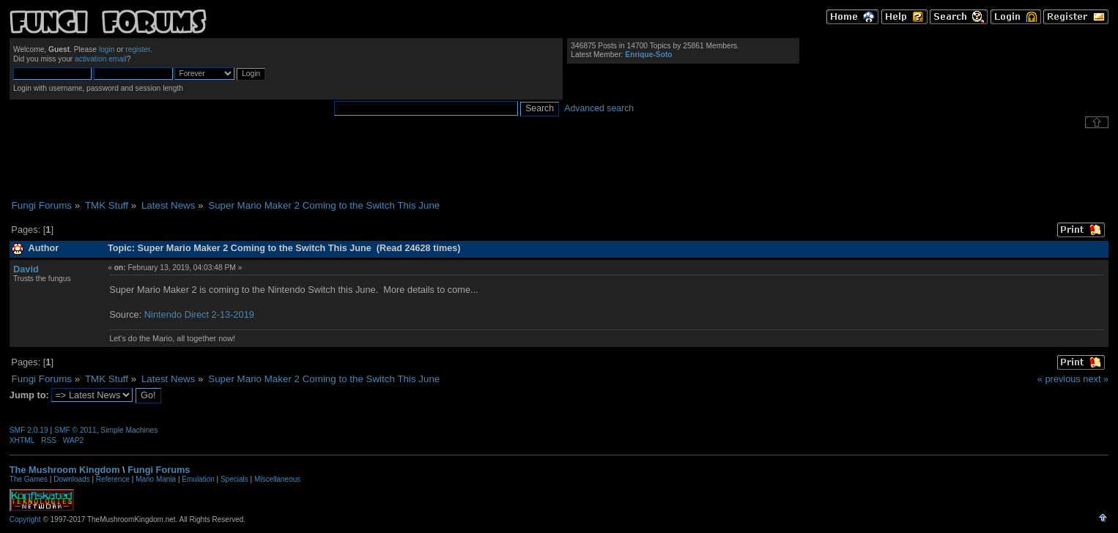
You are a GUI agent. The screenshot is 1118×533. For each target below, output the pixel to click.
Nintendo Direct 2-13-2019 (199, 314)
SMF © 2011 (75, 430)
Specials (234, 479)
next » (1095, 378)
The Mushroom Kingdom (65, 469)
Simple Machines (129, 430)
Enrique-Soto (648, 55)
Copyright (25, 519)
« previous (1059, 378)
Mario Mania (156, 479)
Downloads (71, 479)
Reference (113, 479)
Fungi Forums (158, 469)
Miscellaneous (277, 479)
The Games (29, 479)
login (107, 49)
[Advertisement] (559, 164)
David (26, 269)
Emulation (198, 479)
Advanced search (599, 108)
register (137, 49)
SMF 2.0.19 (29, 430)
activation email (101, 59)
